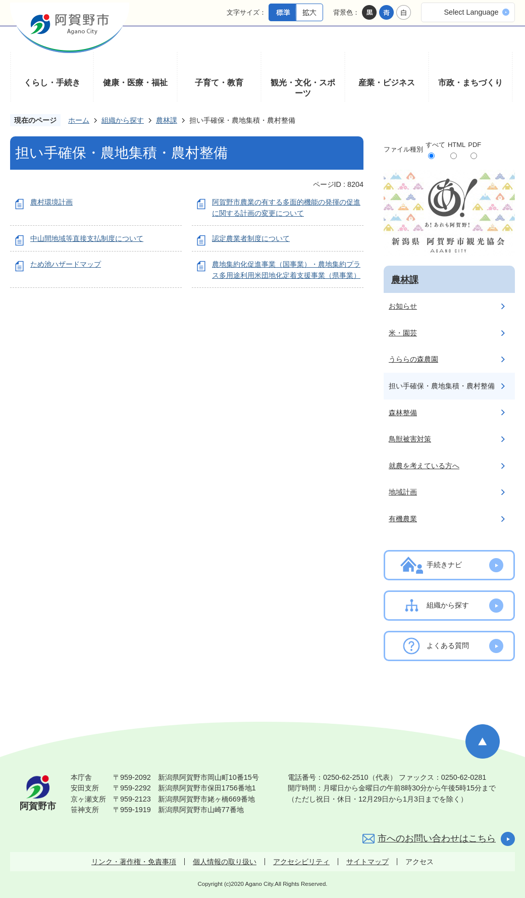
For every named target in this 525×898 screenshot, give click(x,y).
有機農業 (403, 519)
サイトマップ (367, 861)
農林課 (166, 120)
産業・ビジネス (386, 82)
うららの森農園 (413, 359)
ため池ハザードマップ (65, 264)
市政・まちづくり (470, 82)
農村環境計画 (51, 202)
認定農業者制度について (251, 238)
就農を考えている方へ (424, 466)
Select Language (471, 12)
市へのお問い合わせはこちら (437, 838)
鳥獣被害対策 (410, 439)
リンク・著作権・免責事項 (133, 861)
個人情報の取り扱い (224, 861)
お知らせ (403, 306)
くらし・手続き (52, 82)
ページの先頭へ (482, 741)
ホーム (78, 120)
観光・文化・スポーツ (303, 88)
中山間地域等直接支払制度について (86, 238)
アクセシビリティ (301, 861)
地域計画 (403, 492)
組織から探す (122, 120)
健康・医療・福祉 (135, 82)
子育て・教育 (219, 82)
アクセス (419, 861)
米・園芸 (403, 333)
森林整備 (403, 413)
